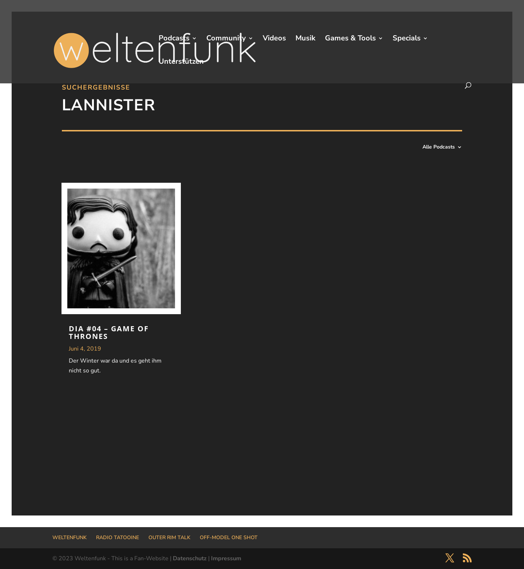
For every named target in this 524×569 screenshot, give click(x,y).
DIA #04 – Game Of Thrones (109, 332)
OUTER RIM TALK (169, 537)
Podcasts (174, 39)
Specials (407, 39)
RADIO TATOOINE (117, 537)
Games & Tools (350, 39)
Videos (274, 39)
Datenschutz (190, 558)
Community (226, 39)
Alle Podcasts (438, 147)
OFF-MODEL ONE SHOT (229, 537)
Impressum (226, 558)
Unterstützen (181, 62)
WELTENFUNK (69, 537)
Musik (305, 39)
